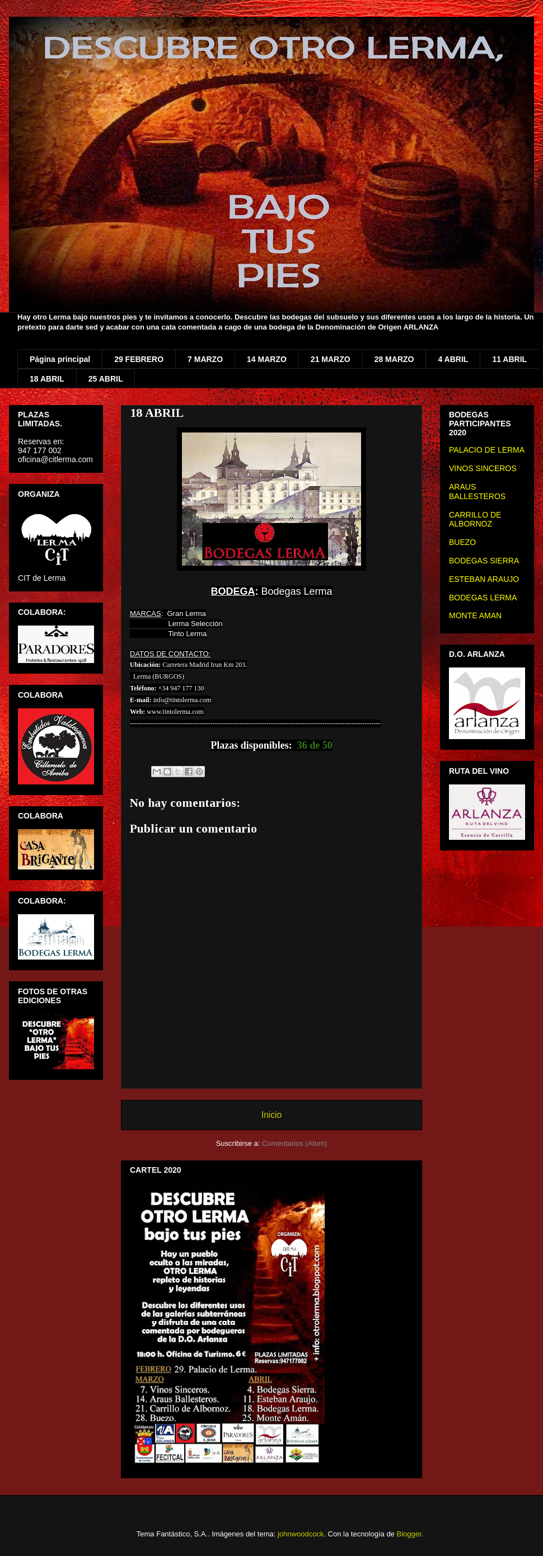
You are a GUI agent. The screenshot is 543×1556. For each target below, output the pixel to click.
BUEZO (462, 542)
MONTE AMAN (475, 615)
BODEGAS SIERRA (484, 560)
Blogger (408, 1534)
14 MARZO (267, 359)
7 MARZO (205, 359)
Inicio (271, 1115)
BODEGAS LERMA (483, 597)
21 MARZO (330, 359)
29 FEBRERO (138, 359)
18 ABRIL (47, 378)
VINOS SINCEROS (483, 468)
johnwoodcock (301, 1534)
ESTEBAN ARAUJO (484, 579)
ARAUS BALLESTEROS (477, 491)
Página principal (60, 359)
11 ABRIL (509, 359)
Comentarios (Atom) (294, 1143)
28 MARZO (394, 359)
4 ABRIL (453, 359)
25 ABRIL (105, 378)
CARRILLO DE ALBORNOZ (475, 519)
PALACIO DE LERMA (487, 449)
